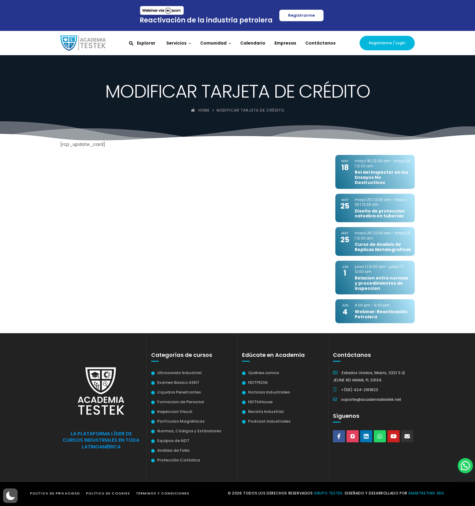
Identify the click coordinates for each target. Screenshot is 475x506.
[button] (10, 495)
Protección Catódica (178, 460)
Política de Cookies (108, 493)
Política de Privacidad (55, 493)
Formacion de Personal (180, 402)
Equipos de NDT (173, 441)
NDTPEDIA (258, 382)
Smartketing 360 (426, 493)
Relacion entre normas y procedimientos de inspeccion (381, 283)
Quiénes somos (263, 373)
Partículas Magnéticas (180, 421)
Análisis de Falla (173, 450)
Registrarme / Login (387, 42)
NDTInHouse (260, 402)
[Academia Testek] (83, 42)
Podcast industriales (269, 421)
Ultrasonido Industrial (179, 373)
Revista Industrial (266, 411)
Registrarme (301, 15)
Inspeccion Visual (174, 411)
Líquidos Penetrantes (179, 392)
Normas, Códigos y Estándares (189, 431)
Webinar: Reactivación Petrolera (381, 314)
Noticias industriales (269, 392)
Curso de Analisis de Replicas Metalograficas (383, 247)
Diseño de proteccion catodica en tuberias (380, 213)
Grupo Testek (328, 493)
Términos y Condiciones (162, 493)
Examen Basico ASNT (178, 382)
